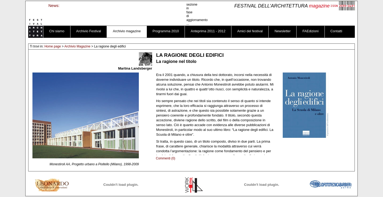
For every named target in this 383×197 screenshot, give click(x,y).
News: (54, 5)
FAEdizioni (310, 31)
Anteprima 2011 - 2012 (208, 31)
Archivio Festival (88, 31)
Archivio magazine (127, 31)
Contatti (336, 31)
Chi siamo (56, 31)
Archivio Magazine (77, 46)
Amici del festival (250, 31)
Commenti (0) (165, 158)
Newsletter (282, 31)
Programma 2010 (166, 31)
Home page (52, 46)
